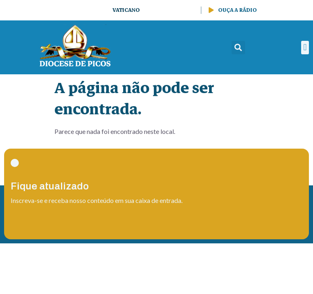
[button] (238, 47)
